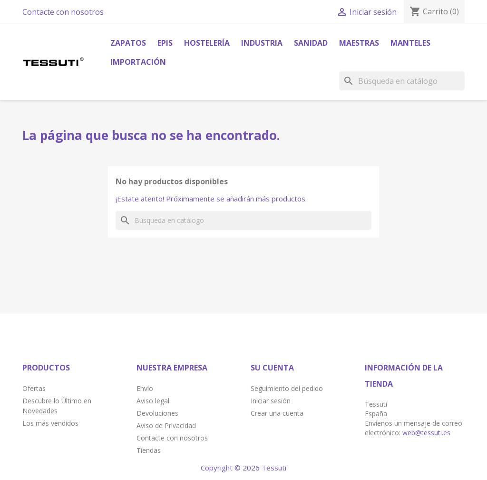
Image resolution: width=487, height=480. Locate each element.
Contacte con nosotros (63, 12)
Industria (261, 43)
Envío (144, 388)
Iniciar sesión (271, 400)
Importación (138, 62)
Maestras (359, 43)
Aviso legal (152, 400)
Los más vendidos (50, 423)
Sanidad (311, 43)
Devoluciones (157, 413)
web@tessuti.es (426, 432)
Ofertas (34, 388)
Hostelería (207, 43)
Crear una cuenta (277, 413)
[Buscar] (402, 80)
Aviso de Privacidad (166, 425)
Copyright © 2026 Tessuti (243, 467)
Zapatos (128, 43)
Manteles (410, 43)
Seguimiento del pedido (287, 388)
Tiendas (148, 450)
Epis (165, 43)
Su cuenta (272, 367)
